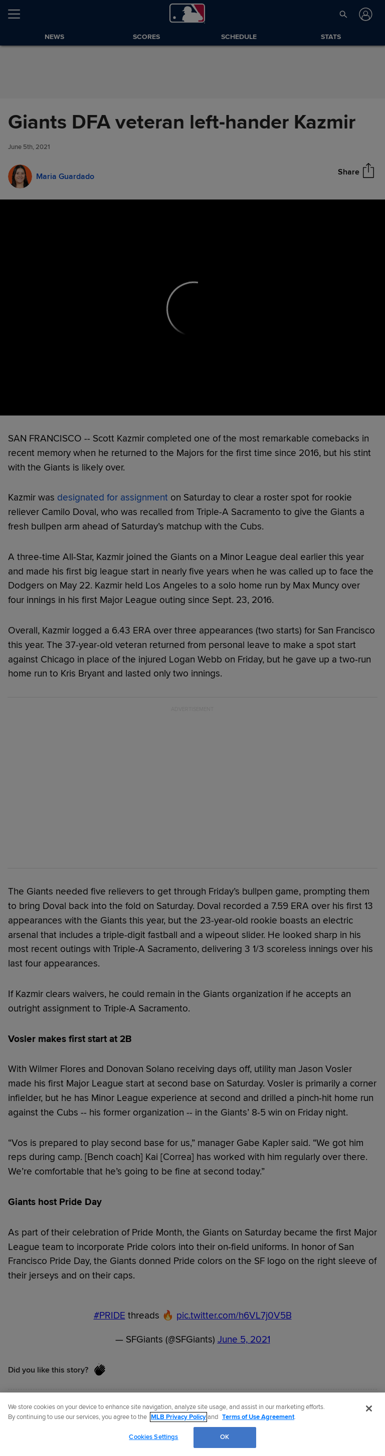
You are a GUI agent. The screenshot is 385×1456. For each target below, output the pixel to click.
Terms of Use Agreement (258, 1417)
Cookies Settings (153, 1437)
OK (224, 1437)
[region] (192, 1424)
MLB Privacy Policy (178, 1417)
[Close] (369, 1409)
